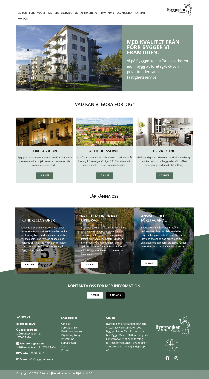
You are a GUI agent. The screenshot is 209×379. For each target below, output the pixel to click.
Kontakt (23, 18)
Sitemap (45, 373)
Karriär (140, 13)
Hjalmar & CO (84, 373)
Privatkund (107, 13)
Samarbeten (124, 13)
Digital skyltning (70, 335)
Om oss (22, 13)
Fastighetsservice (60, 13)
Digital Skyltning (85, 13)
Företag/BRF (37, 13)
